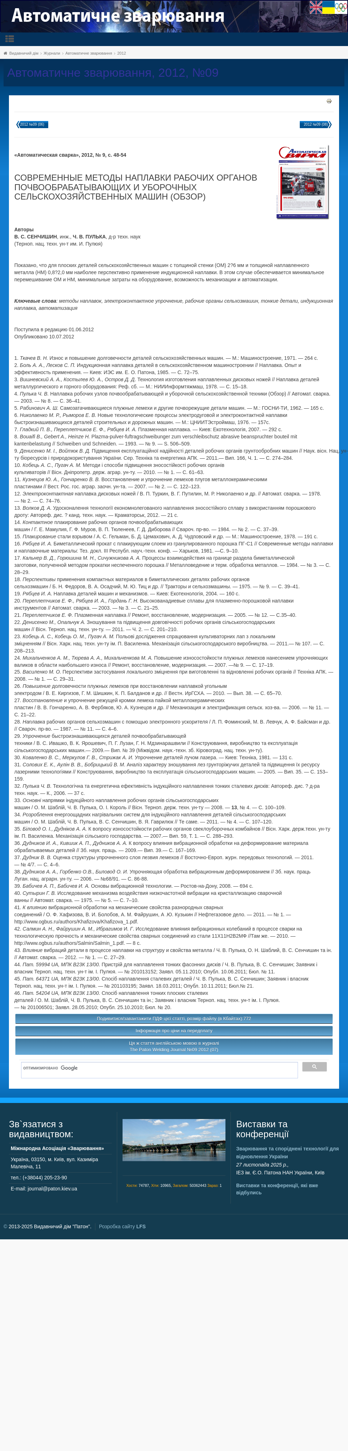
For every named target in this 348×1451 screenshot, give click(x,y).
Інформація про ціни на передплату (174, 1030)
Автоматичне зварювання (88, 53)
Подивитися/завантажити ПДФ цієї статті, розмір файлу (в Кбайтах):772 (174, 1018)
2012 (121, 53)
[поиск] (157, 1068)
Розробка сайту (122, 1226)
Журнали (52, 53)
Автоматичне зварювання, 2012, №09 (113, 72)
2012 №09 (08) (316, 124)
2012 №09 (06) (32, 124)
